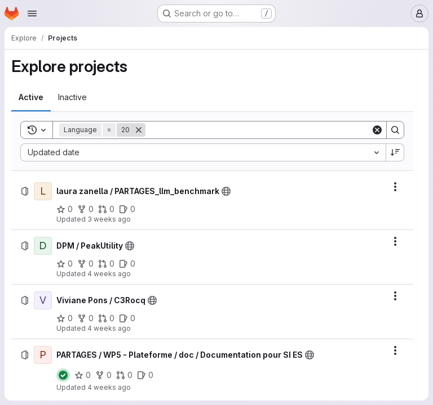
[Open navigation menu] (32, 13)
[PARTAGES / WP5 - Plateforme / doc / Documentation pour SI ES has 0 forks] (103, 375)
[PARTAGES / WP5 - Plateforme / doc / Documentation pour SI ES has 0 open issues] (145, 375)
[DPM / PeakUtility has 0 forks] (85, 263)
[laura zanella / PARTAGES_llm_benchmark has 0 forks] (85, 209)
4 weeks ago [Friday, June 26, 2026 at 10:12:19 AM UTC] (109, 328)
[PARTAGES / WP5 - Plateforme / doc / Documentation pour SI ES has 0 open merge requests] (124, 375)
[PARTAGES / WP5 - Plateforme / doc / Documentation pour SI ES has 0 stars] (82, 375)
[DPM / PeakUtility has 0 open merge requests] (106, 263)
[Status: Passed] (63, 375)
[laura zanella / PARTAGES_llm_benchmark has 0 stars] (64, 209)
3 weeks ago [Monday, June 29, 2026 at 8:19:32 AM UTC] (109, 219)
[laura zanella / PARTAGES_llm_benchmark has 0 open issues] (127, 209)
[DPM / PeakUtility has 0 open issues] (127, 263)
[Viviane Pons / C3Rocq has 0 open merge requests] (106, 318)
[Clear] (377, 130)
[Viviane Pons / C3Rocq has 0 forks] (85, 318)
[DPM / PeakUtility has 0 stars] (64, 263)
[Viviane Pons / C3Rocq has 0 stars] (64, 318)
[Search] (258, 130)
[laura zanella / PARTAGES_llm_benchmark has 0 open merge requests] (106, 209)
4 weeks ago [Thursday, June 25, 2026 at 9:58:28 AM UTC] (109, 387)
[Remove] (138, 130)
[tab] (31, 97)
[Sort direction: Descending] (395, 152)
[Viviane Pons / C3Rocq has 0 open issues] (127, 318)
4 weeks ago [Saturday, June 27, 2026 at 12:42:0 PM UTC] (109, 273)
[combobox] (203, 152)
